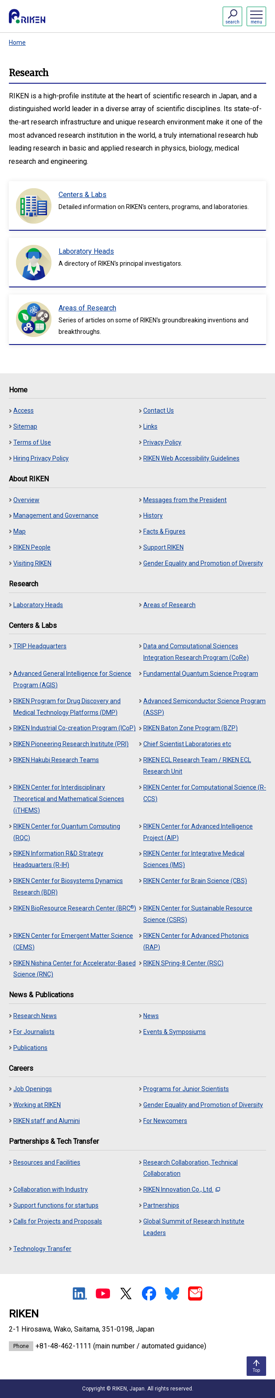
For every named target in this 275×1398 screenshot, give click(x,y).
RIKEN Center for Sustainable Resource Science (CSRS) (197, 914)
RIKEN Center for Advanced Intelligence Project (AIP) (198, 832)
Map (19, 531)
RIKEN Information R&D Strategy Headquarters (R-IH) (58, 859)
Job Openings (32, 1088)
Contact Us (158, 410)
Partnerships (161, 1205)
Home (17, 42)
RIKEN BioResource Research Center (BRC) (74, 908)
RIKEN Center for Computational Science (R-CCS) (204, 793)
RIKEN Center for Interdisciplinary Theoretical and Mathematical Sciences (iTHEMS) (68, 799)
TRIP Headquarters (40, 646)
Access (23, 410)
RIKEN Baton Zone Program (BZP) (190, 728)
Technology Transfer (42, 1248)
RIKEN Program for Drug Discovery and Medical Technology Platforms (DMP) (67, 706)
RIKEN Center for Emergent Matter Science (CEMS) (73, 941)
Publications (30, 1047)
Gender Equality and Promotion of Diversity (203, 563)
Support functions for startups (55, 1205)
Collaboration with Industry (50, 1189)
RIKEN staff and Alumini (46, 1120)
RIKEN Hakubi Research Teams (56, 759)
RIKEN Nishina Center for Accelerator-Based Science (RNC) (74, 969)
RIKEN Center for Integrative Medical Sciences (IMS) (193, 859)
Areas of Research (169, 604)
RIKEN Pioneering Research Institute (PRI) (71, 743)
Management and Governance (55, 515)
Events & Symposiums (174, 1031)
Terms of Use (32, 442)
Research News (35, 1015)
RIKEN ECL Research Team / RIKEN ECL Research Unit (197, 765)
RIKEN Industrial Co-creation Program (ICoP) (74, 728)
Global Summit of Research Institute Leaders (193, 1227)
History (153, 515)
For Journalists (34, 1031)
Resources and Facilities (46, 1162)
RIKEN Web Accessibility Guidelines (191, 458)
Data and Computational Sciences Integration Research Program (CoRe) (196, 652)
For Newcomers (165, 1120)
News (151, 1015)
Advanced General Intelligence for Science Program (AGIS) (72, 679)
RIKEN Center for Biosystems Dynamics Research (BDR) (68, 886)
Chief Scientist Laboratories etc (187, 743)
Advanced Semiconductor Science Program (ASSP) (204, 706)
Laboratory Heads (38, 604)
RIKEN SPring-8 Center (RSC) (183, 963)
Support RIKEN (163, 547)
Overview (26, 499)
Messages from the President (185, 499)
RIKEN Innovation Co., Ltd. (181, 1189)
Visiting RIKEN (32, 563)
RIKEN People (32, 547)
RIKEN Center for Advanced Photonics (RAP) (196, 941)
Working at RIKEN (37, 1104)
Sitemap (25, 426)
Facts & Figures (164, 531)
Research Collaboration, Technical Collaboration (190, 1168)
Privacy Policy (162, 442)
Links (150, 426)
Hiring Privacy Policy (41, 458)
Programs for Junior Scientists (186, 1088)
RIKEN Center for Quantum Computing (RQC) (66, 832)
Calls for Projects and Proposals (57, 1221)
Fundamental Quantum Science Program (200, 673)
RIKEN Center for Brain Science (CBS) (195, 880)
